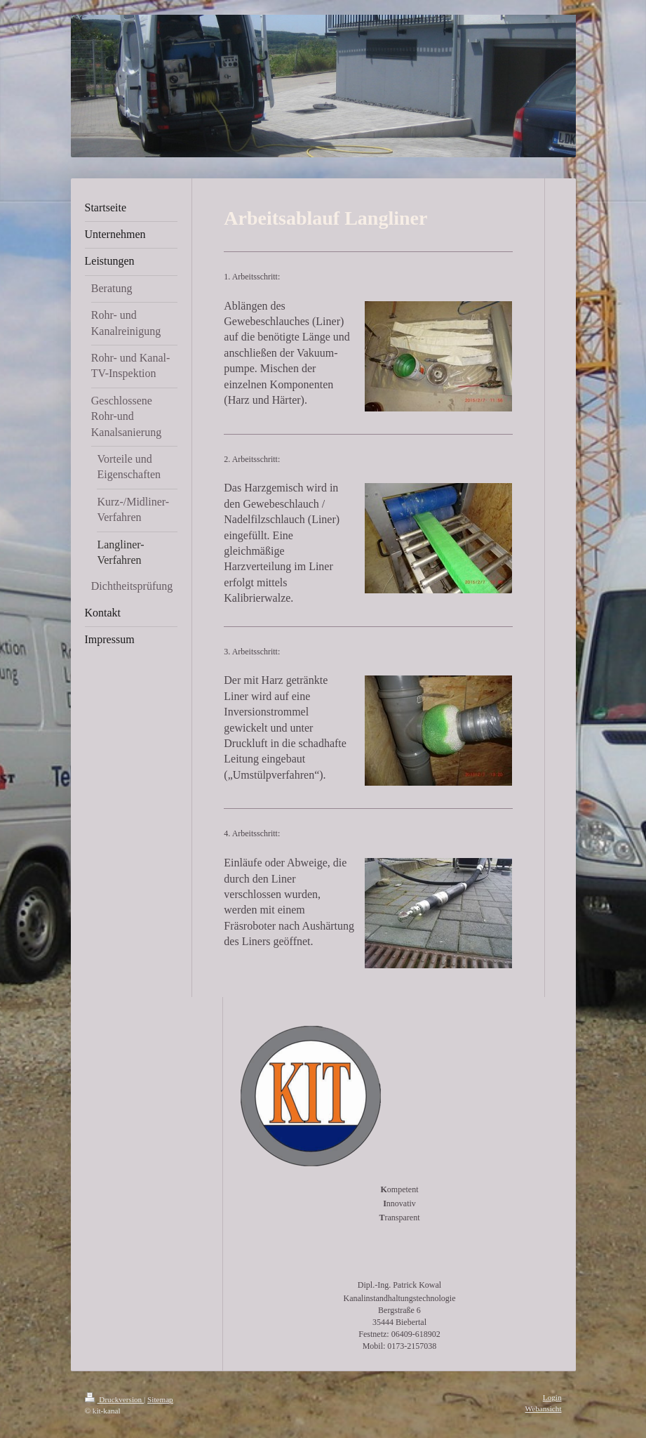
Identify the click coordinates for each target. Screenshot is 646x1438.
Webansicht (543, 1408)
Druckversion (114, 1399)
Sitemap (160, 1399)
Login (552, 1397)
